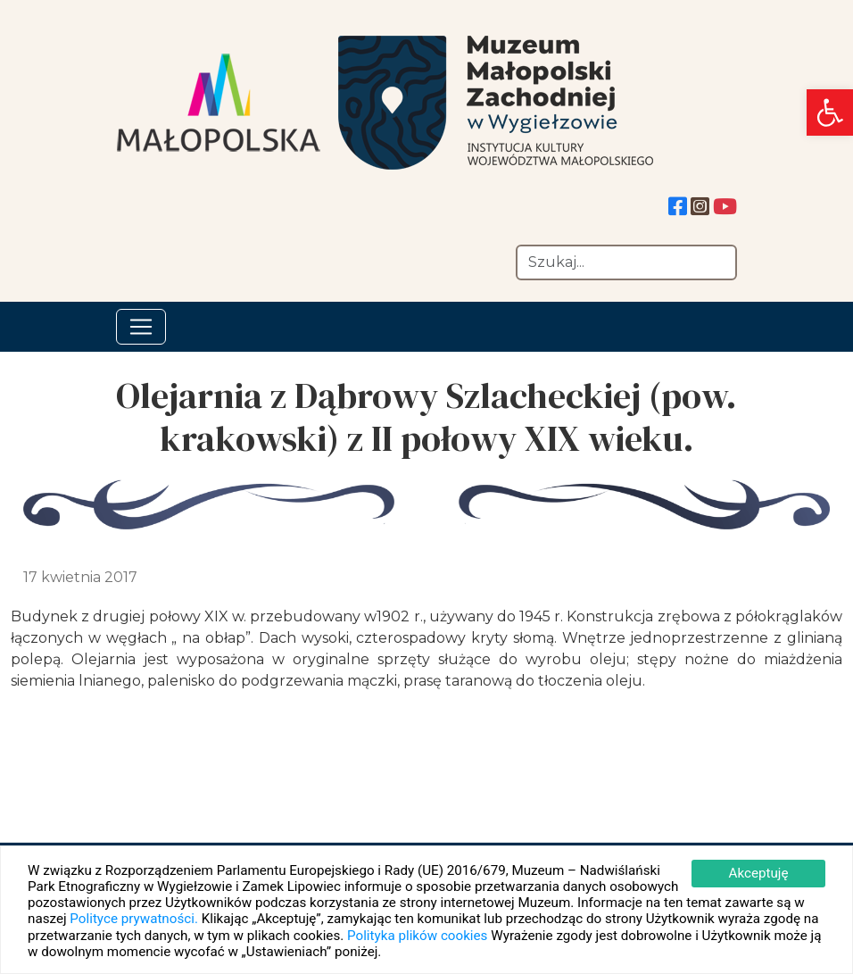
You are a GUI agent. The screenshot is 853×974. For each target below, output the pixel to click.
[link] (830, 112)
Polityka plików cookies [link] (417, 936)
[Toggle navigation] (141, 327)
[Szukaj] (626, 262)
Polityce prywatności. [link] (134, 919)
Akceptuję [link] (758, 873)
